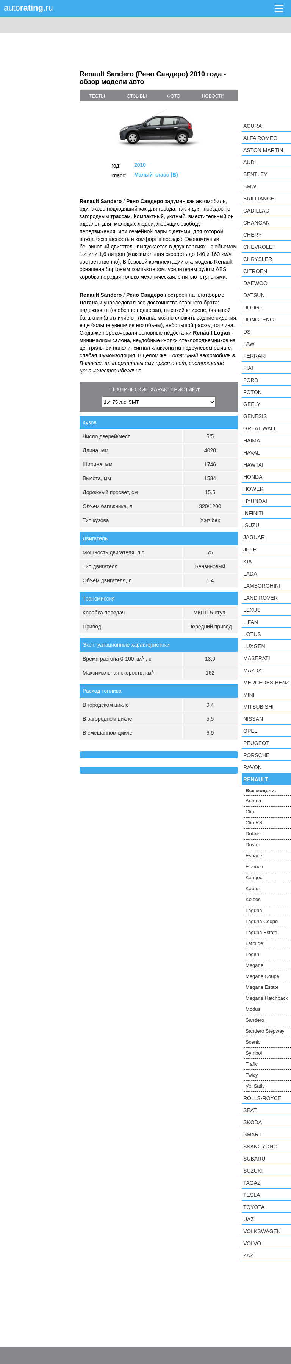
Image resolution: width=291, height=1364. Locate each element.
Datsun (254, 295)
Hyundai (255, 501)
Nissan (253, 719)
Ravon (252, 767)
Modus (253, 1009)
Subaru (254, 1159)
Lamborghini (261, 586)
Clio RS (254, 823)
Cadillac (256, 211)
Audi (249, 162)
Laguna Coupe (262, 921)
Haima (251, 441)
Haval (251, 453)
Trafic (252, 1064)
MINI (249, 695)
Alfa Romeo (260, 138)
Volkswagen (262, 1231)
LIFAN (250, 622)
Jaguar (254, 537)
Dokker (253, 833)
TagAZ (252, 1183)
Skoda (252, 1122)
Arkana (253, 801)
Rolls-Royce (262, 1098)
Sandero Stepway (265, 1031)
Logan (252, 954)
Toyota (253, 1207)
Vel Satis (255, 1086)
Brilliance (258, 199)
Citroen (255, 271)
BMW (249, 186)
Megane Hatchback (267, 998)
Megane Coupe (262, 976)
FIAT (248, 368)
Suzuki (253, 1171)
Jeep (250, 549)
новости (213, 96)
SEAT (250, 1110)
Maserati (256, 658)
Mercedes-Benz (266, 683)
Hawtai (253, 465)
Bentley (255, 174)
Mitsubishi (258, 707)
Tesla (251, 1195)
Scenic (253, 1042)
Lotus (252, 634)
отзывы (137, 96)
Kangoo (254, 877)
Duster (253, 844)
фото (173, 96)
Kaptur (253, 888)
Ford (250, 380)
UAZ (248, 1219)
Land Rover (260, 598)
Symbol (254, 1053)
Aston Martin (263, 150)
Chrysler (257, 259)
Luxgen (254, 646)
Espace (254, 855)
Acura (252, 126)
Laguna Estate (261, 932)
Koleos (253, 899)
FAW (249, 344)
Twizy (252, 1075)
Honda (253, 477)
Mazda (252, 670)
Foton (252, 392)
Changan (256, 223)
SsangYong (260, 1147)
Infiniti (253, 513)
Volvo (252, 1243)
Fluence (254, 866)
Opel (250, 731)
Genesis (255, 416)
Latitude (254, 943)
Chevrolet (259, 247)
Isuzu (251, 525)
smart (252, 1134)
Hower (253, 489)
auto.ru (28, 7)
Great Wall (260, 428)
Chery (252, 235)
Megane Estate (262, 987)
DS (246, 332)
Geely (252, 404)
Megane (254, 965)
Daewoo (255, 283)
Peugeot (256, 743)
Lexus (252, 610)
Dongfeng (258, 320)
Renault (255, 779)
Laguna (254, 910)
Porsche (256, 755)
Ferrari (254, 356)
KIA (247, 562)
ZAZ (248, 1255)
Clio (250, 812)
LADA (250, 574)
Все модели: (261, 790)
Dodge (253, 307)
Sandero (255, 1020)
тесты (97, 96)
